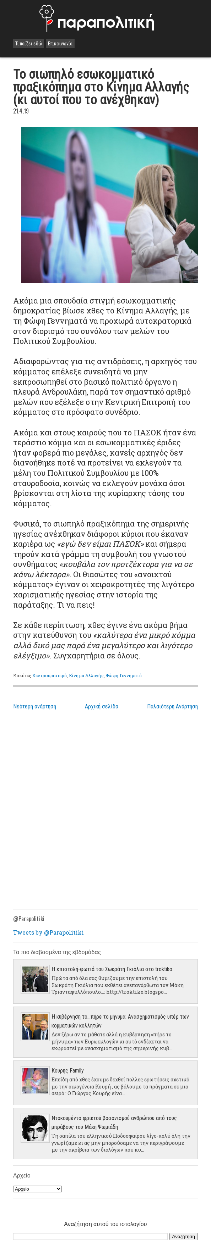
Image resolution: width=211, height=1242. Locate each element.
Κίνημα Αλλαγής (86, 675)
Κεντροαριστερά (49, 675)
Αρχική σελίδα (101, 706)
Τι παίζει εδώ (28, 43)
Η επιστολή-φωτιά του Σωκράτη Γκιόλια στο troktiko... (113, 969)
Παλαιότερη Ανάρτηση (172, 706)
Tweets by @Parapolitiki (48, 932)
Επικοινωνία (60, 43)
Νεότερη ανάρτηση (34, 706)
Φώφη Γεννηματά (124, 675)
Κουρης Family (68, 1070)
